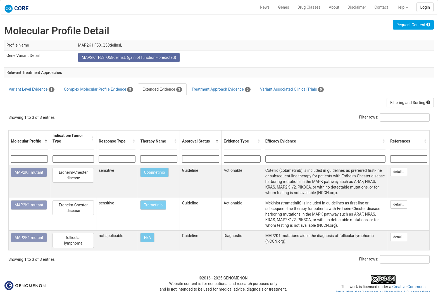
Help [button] (402, 7)
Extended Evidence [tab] (162, 89)
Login (425, 7)
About (334, 7)
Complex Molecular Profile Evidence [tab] (98, 89)
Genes (283, 7)
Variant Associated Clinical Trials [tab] (292, 89)
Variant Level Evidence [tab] (31, 89)
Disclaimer (356, 7)
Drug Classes (308, 7)
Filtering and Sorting (410, 102)
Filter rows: (369, 117)
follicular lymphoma (73, 240)
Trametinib (153, 205)
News (265, 7)
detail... (398, 172)
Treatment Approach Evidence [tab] (221, 89)
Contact (381, 7)
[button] (46, 141)
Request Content (413, 25)
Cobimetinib (154, 172)
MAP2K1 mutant (29, 172)
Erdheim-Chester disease (73, 175)
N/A (147, 237)
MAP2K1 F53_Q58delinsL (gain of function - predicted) (129, 57)
